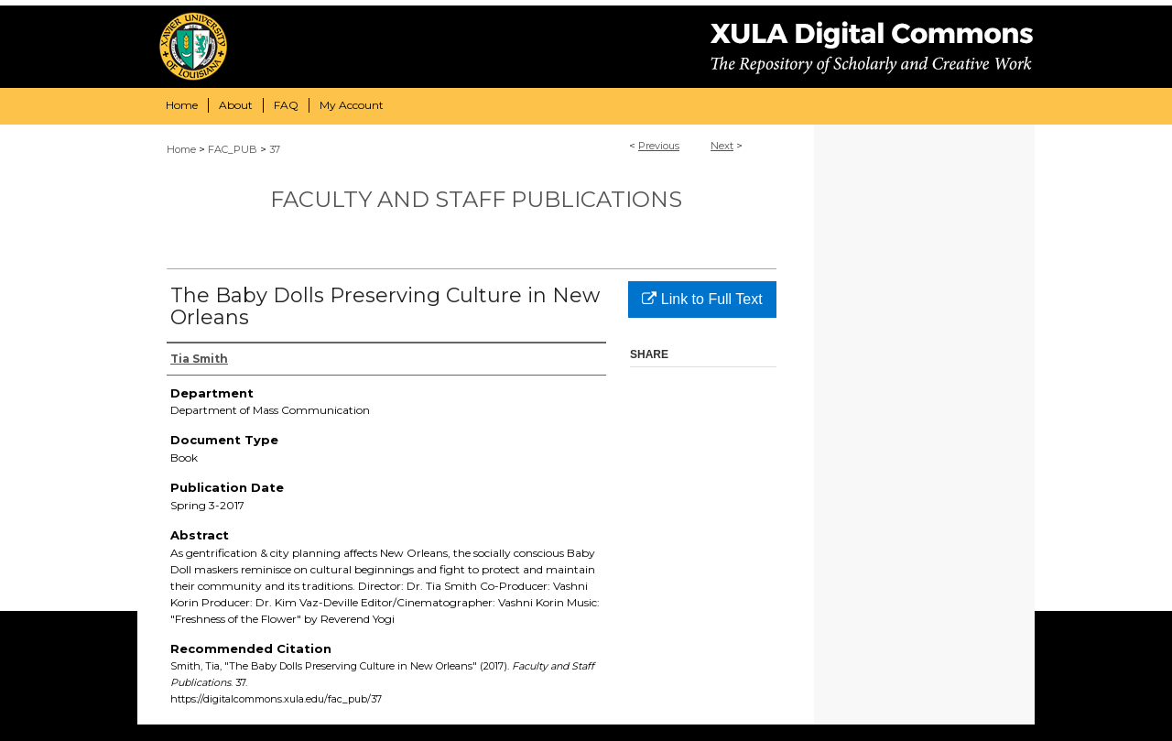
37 (274, 149)
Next (722, 145)
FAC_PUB (232, 149)
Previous (658, 145)
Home (181, 149)
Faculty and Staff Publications (476, 199)
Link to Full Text (702, 299)
